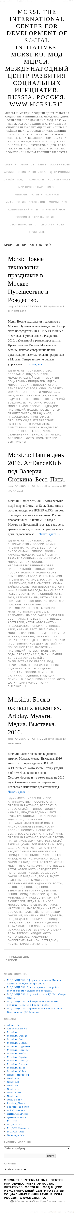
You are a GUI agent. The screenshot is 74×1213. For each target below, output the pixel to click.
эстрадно (49, 940)
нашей (32, 409)
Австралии (16, 622)
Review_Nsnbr (16, 1103)
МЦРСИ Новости (18, 1128)
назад (53, 904)
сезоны (27, 431)
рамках (34, 427)
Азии (11, 629)
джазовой (37, 894)
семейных (46, 672)
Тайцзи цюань (19, 586)
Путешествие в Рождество (28, 424)
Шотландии (16, 682)
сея (20, 922)
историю (35, 402)
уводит (36, 933)
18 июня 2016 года (28, 590)
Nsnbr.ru (12, 1085)
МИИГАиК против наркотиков (37, 194)
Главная (10, 164)
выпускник (33, 890)
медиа (32, 901)
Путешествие (43, 420)
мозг (49, 901)
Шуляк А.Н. (37, 232)
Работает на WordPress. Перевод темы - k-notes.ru (40, 1201)
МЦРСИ (52, 381)
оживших (31, 915)
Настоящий (16, 409)
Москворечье (18, 904)
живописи (16, 897)
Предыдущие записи (17, 958)
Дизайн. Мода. (14, 179)
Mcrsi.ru (34, 370)
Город (23, 894)
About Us (27, 164)
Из (25, 402)
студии (56, 929)
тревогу (23, 933)
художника (40, 936)
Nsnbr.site (13, 1088)
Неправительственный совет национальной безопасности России (31, 569)
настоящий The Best (23, 650)
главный (27, 636)
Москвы (14, 406)
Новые (44, 409)
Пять (11, 922)
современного (37, 929)
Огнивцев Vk (15, 1135)
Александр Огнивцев (31, 306)
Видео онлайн (37, 374)
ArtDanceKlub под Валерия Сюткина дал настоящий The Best (37, 605)
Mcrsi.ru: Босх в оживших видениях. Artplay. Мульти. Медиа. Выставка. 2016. (34, 716)
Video (47, 370)
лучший (51, 643)
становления (18, 434)
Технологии (39, 434)
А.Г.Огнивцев (60, 164)
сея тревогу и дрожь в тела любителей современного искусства (34, 926)
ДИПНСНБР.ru (16, 1117)
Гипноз (37, 551)
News (42, 164)
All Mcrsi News (17, 1028)
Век (25, 399)
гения (12, 894)
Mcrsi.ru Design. (18, 1035)
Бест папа (46, 629)
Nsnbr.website (16, 1096)
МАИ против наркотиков (37, 187)
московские (31, 406)
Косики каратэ (59, 179)
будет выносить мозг (24, 880)
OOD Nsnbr (14, 1099)
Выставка (51, 890)
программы (40, 417)
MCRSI (21, 370)
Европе (47, 640)
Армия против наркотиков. (25, 172)
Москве (50, 402)
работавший (17, 427)
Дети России (60, 172)
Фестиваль (16, 438)
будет (54, 876)
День (35, 640)
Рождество (49, 427)
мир (41, 901)
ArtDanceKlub (27, 597)
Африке (22, 629)
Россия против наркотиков (37, 217)
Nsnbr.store (14, 1092)
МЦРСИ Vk (14, 1124)
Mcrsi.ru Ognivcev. (19, 1056)
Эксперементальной (24, 940)
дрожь (52, 894)
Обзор (55, 912)
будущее (14, 399)
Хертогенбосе (19, 936)
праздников (42, 413)
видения (25, 887)
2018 (11, 395)
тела (11, 933)
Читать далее (37, 364)
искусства (37, 897)
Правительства (19, 413)
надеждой (50, 406)
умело (55, 434)
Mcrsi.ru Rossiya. (18, 1060)
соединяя (42, 431)
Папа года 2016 (28, 654)
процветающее (19, 420)
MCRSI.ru (48, 608)
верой (60, 399)
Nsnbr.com (14, 1078)
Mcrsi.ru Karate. (17, 1049)
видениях (41, 887)
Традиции (30, 675)
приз (55, 665)
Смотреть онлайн (51, 583)
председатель (19, 417)
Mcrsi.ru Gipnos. (18, 1042)
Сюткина (14, 675)
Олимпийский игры (23, 209)
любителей (16, 901)
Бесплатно (16, 374)
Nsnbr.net (13, 1081)
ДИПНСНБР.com (18, 1113)
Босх (44, 873)
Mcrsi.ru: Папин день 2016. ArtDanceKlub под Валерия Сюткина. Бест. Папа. (37, 615)
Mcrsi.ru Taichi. (17, 1067)
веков (34, 399)
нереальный (28, 912)
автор (52, 395)
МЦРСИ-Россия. (19, 385)
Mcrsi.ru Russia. (17, 1064)
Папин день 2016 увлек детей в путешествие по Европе (35, 658)
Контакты (36, 179)
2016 (11, 597)
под (50, 661)
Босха (43, 876)
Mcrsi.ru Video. (17, 1071)
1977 (17, 848)
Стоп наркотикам (23, 224)
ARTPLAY (36, 848)
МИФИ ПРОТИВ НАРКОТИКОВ (25, 202)
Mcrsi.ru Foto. (16, 1039)
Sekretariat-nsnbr (18, 1106)
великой (47, 399)
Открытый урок (54, 209)
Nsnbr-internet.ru (18, 1074)
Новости (40, 385)
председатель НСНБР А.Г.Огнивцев (34, 919)
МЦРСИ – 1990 (58, 202)
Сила (43, 388)
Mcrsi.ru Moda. (17, 1053)
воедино (14, 402)
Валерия (27, 633)
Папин (46, 654)
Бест (33, 629)
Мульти (35, 904)
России (14, 431)
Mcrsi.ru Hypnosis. (19, 1046)
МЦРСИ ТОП (15, 1131)
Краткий (54, 897)
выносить (15, 890)
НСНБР (55, 409)
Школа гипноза (52, 224)
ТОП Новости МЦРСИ (36, 392)
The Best (33, 618)
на (45, 904)
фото (30, 438)
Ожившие (15, 915)
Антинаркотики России (26, 544)
